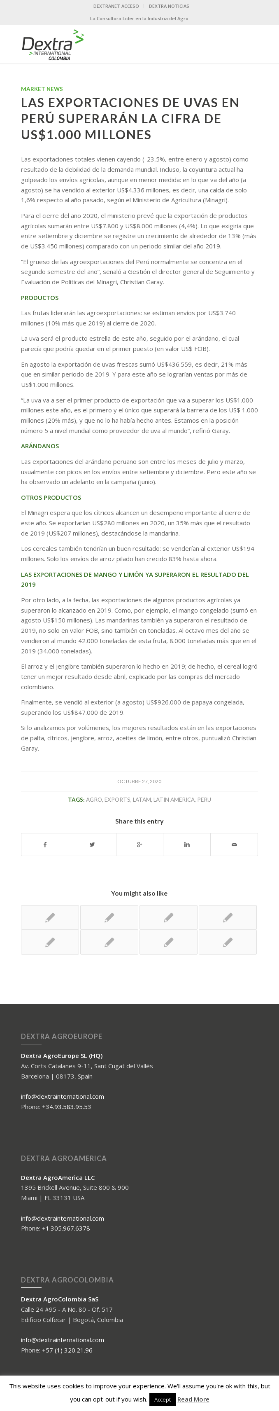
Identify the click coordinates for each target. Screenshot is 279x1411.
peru (204, 799)
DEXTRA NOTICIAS (169, 6)
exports (117, 799)
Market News (42, 89)
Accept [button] (162, 1399)
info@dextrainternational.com (62, 1096)
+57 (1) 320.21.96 (67, 1350)
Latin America (174, 799)
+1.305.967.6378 (66, 1228)
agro (94, 799)
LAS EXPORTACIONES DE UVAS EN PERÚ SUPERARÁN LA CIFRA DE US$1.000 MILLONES (130, 118)
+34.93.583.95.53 (66, 1106)
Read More (193, 1399)
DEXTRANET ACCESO (116, 6)
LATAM (142, 799)
